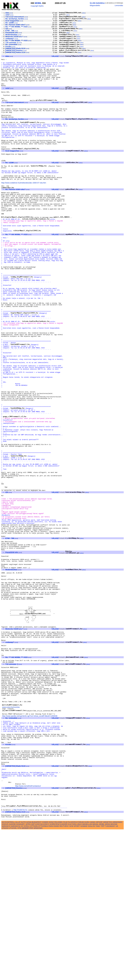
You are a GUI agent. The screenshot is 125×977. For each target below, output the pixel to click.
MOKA (107, 970)
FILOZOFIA (72, 968)
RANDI (56, 972)
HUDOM (12, 970)
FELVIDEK (58, 968)
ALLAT (18, 968)
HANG (92, 968)
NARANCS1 (16, 972)
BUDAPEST (36, 968)
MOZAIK (114, 970)
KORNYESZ (55, 970)
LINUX (79, 970)
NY (22, 972)
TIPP (103, 972)
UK (117, 972)
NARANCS (6, 972)
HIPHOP (99, 968)
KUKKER (63, 970)
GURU (87, 968)
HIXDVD (5, 970)
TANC (98, 972)
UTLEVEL (13, 974)
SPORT (77, 972)
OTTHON (34, 972)
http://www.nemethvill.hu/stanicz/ (28, 927)
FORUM (80, 968)
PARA (50, 972)
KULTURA (72, 970)
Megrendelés (95, 5)
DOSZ (51, 968)
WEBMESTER (27, 974)
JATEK (28, 970)
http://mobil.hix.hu (20, 955)
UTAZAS (5, 974)
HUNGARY (20, 970)
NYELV (27, 972)
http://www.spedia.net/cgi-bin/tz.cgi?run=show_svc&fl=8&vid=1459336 (29, 844)
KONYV (46, 970)
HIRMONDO (117, 968)
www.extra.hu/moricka (11, 834)
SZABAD (83, 972)
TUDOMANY (110, 972)
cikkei (83, 13)
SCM (71, 972)
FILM (65, 968)
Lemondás (119, 5)
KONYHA (39, 970)
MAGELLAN (87, 970)
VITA (19, 974)
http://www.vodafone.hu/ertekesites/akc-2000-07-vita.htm (23, 206)
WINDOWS (37, 974)
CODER (45, 968)
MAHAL (95, 970)
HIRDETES (107, 968)
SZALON (91, 972)
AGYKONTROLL (8, 968)
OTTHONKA (43, 972)
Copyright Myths (37, 6)
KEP (33, 970)
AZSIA (28, 968)
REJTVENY (64, 972)
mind (11, 13)
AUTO (23, 968)
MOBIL (38, 3)
